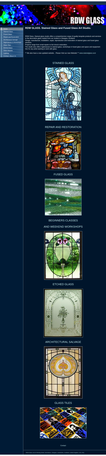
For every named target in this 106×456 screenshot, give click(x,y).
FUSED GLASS (63, 174)
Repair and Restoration (11, 37)
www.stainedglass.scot (87, 53)
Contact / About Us (10, 56)
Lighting (6, 53)
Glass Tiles (7, 45)
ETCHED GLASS (63, 284)
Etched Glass (8, 48)
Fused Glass (8, 34)
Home (5, 29)
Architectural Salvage (11, 40)
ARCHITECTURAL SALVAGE (63, 341)
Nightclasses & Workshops (12, 42)
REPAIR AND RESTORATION (63, 127)
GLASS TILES (63, 402)
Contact (63, 446)
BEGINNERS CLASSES (63, 220)
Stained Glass (8, 31)
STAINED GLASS (63, 63)
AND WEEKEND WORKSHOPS (63, 226)
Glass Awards (8, 50)
